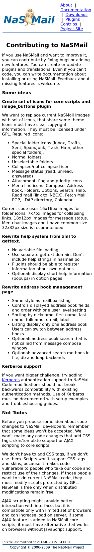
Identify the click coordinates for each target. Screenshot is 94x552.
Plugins (72, 19)
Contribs (68, 24)
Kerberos (11, 380)
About (66, 5)
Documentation (75, 10)
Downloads (76, 14)
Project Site (71, 28)
